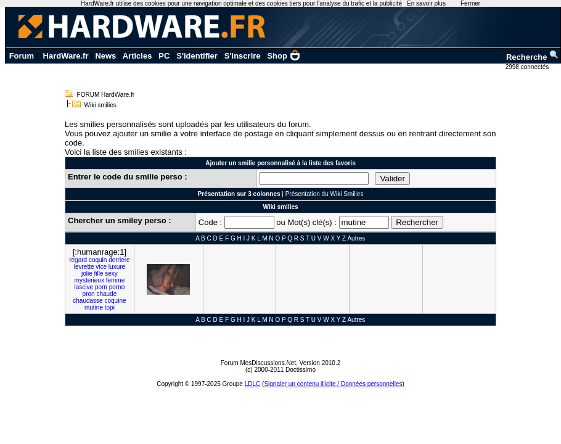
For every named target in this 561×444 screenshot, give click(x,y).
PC (164, 55)
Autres (356, 238)
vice (101, 266)
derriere (119, 260)
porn (101, 287)
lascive (84, 287)
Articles (137, 55)
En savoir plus (426, 3)
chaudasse (87, 300)
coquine (115, 300)
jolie (86, 273)
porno (117, 287)
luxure (117, 266)
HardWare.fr (66, 55)
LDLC (253, 383)
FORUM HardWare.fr (106, 94)
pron (89, 293)
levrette (84, 266)
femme (115, 280)
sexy (111, 273)
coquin (98, 260)
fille (99, 273)
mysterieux (89, 280)
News (105, 55)
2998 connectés (528, 67)
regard (78, 260)
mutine (93, 307)
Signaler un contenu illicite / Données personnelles (333, 383)
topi (110, 307)
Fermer (470, 3)
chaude (106, 293)
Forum (21, 55)
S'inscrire (242, 55)
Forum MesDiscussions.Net (258, 363)
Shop (283, 55)
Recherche (532, 57)
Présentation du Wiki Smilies (324, 194)
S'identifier (197, 55)
